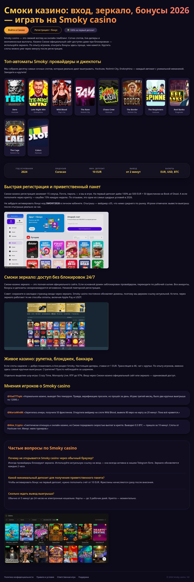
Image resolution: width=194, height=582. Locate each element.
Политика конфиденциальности (19, 577)
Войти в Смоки (16, 30)
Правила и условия (45, 577)
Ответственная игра (66, 577)
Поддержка (83, 577)
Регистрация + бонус (46, 30)
